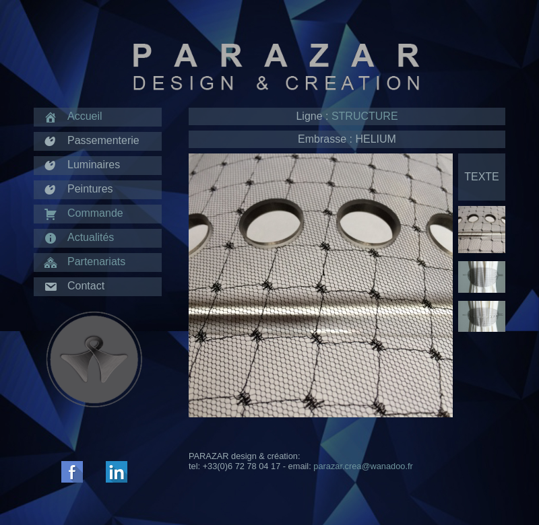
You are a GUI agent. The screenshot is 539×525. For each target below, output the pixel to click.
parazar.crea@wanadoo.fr (362, 466)
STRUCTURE (364, 116)
